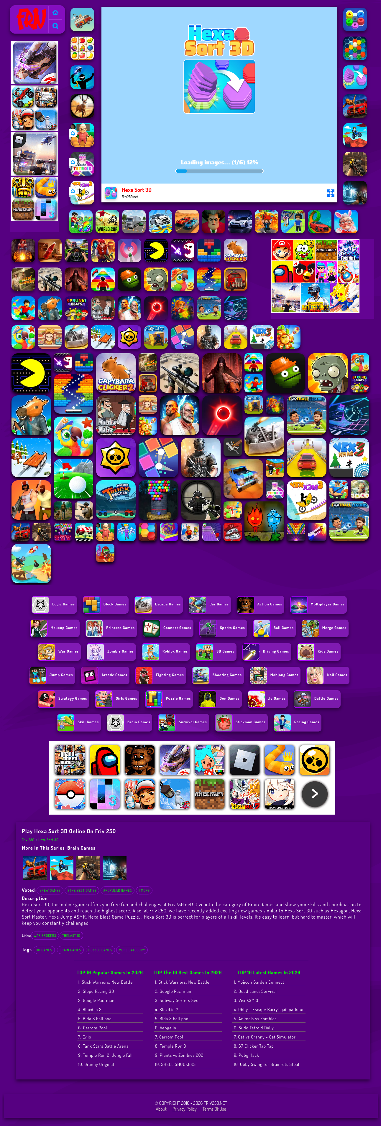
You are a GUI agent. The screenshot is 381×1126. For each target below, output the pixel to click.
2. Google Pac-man (173, 991)
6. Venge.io (165, 1028)
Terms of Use (214, 1109)
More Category (132, 950)
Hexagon (340, 910)
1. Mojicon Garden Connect (259, 982)
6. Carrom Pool (92, 1028)
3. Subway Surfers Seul (177, 1000)
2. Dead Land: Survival (255, 991)
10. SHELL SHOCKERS (175, 1064)
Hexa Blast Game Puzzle (113, 917)
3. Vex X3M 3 (246, 1000)
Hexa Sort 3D (48, 840)
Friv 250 (20, 9)
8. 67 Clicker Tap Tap (254, 1046)
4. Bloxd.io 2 (89, 1009)
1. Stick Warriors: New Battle (105, 982)
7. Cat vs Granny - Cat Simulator (265, 1037)
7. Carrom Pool (169, 1037)
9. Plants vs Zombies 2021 (180, 1055)
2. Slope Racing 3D (96, 991)
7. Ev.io (84, 1037)
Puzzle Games (100, 950)
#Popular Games (117, 890)
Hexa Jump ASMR (67, 917)
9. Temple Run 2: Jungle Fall (105, 1055)
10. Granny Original (96, 1064)
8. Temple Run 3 (170, 1046)
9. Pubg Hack (246, 1055)
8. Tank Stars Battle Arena (103, 1046)
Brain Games (81, 848)
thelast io (71, 935)
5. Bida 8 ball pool (95, 1018)
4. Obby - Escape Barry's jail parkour (269, 1009)
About (161, 1109)
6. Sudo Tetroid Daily (254, 1028)
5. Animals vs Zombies (255, 1018)
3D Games (44, 950)
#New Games (49, 890)
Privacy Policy (185, 1109)
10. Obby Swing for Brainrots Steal (266, 1064)
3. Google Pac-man (96, 1000)
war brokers (45, 935)
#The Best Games (81, 890)
